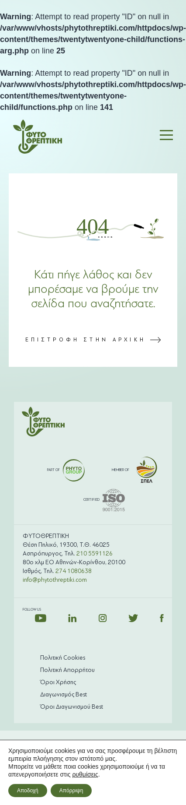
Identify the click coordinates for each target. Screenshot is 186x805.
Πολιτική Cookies (62, 657)
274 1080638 (73, 571)
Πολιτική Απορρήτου (67, 670)
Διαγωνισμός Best (63, 694)
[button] (166, 137)
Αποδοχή (27, 790)
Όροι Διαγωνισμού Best (71, 706)
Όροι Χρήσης (58, 682)
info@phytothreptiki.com (55, 580)
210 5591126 (94, 553)
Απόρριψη (71, 790)
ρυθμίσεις (85, 774)
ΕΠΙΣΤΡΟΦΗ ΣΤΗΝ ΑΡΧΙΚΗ (93, 340)
